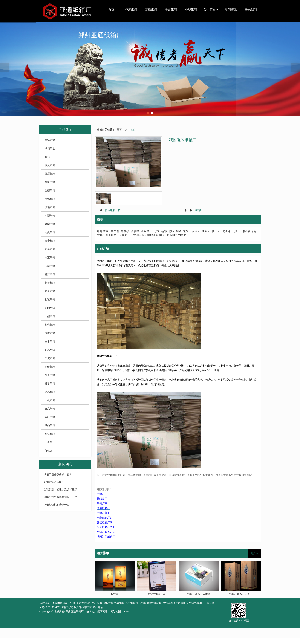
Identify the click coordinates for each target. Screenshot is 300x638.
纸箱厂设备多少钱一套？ (58, 474)
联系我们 (251, 9)
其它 (133, 129)
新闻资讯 (231, 9)
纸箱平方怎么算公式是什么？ (60, 497)
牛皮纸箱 (171, 9)
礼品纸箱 (50, 349)
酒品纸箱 (50, 425)
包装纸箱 (131, 9)
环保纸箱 (50, 198)
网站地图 (115, 611)
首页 (111, 9)
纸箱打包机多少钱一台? (57, 504)
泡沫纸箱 (50, 265)
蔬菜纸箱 (50, 282)
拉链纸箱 (50, 140)
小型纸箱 (191, 9)
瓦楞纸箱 (151, 9)
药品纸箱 (50, 391)
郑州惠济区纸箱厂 (54, 482)
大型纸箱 (50, 316)
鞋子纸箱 (50, 383)
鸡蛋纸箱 (50, 291)
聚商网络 (102, 611)
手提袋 (48, 442)
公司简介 (210, 9)
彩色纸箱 (50, 324)
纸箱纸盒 (50, 148)
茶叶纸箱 (50, 417)
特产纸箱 (50, 274)
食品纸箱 (50, 408)
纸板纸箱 (50, 182)
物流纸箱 (50, 165)
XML (126, 611)
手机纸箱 (50, 400)
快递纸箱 (50, 207)
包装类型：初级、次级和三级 (60, 489)
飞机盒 (48, 450)
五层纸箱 (50, 173)
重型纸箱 (50, 190)
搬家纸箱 (50, 333)
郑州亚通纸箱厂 (75, 611)
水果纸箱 (50, 375)
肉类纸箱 (50, 232)
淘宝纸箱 (50, 257)
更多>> (254, 553)
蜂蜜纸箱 (50, 240)
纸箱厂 (198, 210)
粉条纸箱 (50, 249)
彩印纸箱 (50, 307)
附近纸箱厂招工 (114, 210)
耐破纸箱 (50, 366)
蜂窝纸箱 (50, 224)
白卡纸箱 (50, 341)
